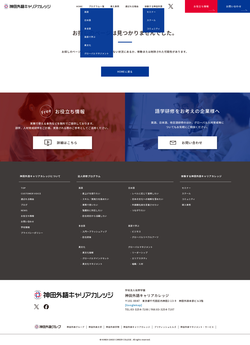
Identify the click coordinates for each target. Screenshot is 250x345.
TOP (23, 187)
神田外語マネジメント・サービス (197, 326)
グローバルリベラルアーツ (145, 237)
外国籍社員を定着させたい (145, 204)
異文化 (82, 246)
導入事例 (114, 6)
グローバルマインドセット (95, 258)
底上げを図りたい (91, 193)
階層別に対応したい (92, 210)
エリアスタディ (139, 258)
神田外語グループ (76, 326)
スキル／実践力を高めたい (95, 199)
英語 (81, 187)
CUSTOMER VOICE (31, 193)
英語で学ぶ (133, 225)
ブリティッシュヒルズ (165, 326)
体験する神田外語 (153, 6)
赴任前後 (86, 237)
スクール (186, 193)
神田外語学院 (112, 326)
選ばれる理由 (132, 6)
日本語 (131, 187)
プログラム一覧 (96, 6)
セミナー (186, 187)
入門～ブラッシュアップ (94, 231)
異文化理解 (88, 252)
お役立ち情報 (201, 6)
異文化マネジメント (92, 263)
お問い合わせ (233, 6)
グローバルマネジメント (140, 246)
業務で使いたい (90, 204)
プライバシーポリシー (32, 232)
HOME (79, 6)
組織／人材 (137, 263)
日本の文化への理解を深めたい (147, 199)
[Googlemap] (133, 305)
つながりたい (138, 210)
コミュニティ (188, 199)
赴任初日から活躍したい (94, 215)
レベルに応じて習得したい (145, 193)
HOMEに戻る (125, 71)
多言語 (82, 225)
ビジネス (136, 231)
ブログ (24, 204)
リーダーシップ (140, 252)
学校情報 (25, 227)
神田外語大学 (95, 326)
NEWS (24, 210)
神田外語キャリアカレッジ (136, 326)
